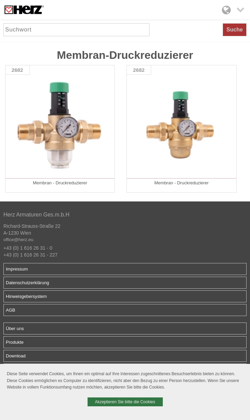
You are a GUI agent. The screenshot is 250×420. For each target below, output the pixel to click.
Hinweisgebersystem (26, 296)
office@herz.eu (18, 239)
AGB (10, 310)
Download (16, 355)
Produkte (15, 342)
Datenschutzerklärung (27, 282)
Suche (234, 29)
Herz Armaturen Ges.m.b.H (36, 215)
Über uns (15, 328)
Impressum (17, 269)
